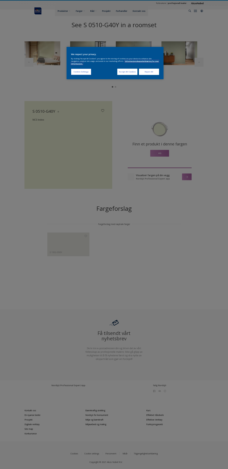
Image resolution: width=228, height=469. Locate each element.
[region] (115, 63)
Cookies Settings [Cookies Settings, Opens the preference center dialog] (81, 72)
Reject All (149, 72)
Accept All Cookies (127, 72)
